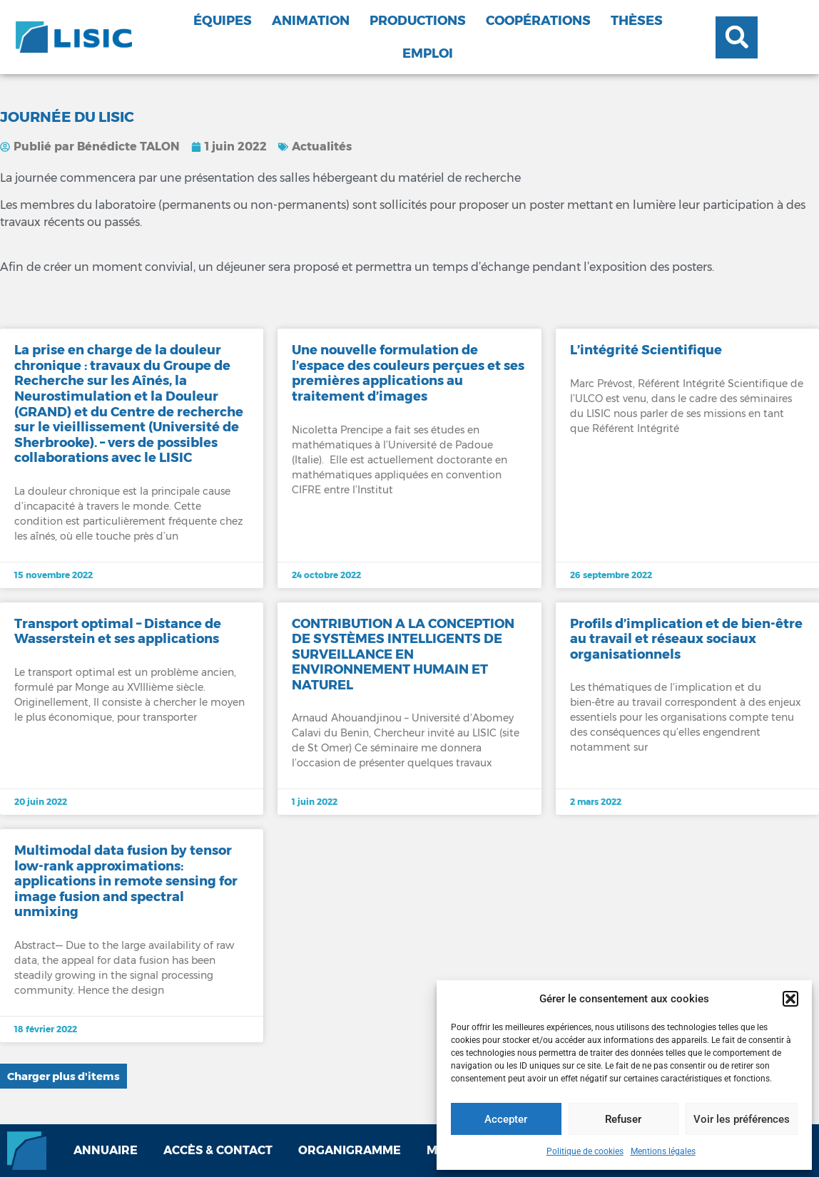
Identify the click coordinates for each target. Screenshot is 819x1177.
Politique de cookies (585, 1151)
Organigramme (349, 1150)
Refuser (623, 1119)
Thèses (637, 21)
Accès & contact (218, 1150)
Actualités (322, 146)
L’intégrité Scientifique (646, 350)
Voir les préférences (741, 1119)
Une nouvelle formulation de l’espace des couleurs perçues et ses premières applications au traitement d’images (408, 373)
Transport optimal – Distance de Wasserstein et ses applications (117, 631)
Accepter (505, 1119)
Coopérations (538, 21)
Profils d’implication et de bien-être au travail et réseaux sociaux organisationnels (686, 639)
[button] (790, 999)
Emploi (427, 53)
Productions (418, 21)
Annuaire (105, 1150)
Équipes (222, 21)
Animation (311, 21)
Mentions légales (663, 1151)
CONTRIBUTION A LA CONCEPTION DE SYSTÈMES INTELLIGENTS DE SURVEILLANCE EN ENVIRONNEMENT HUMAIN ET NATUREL (403, 654)
